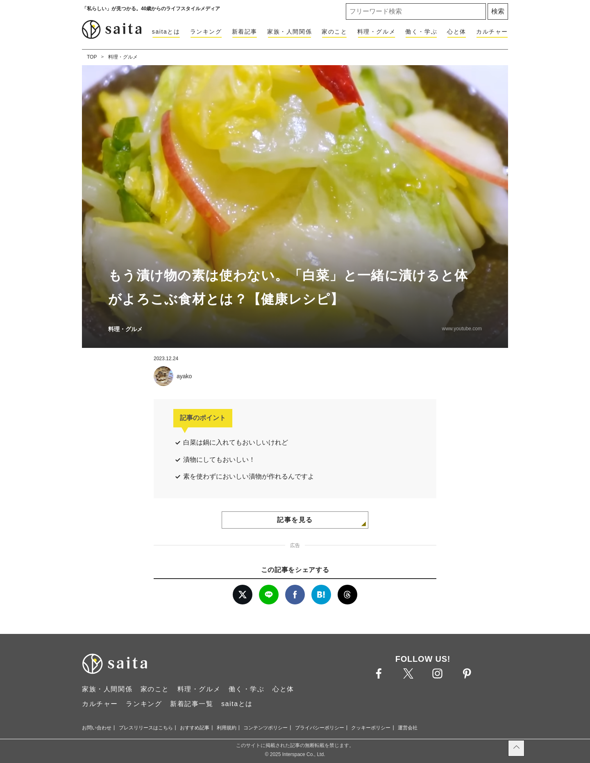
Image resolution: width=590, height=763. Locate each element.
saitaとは (166, 31)
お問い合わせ (96, 728)
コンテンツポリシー (265, 728)
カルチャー (492, 31)
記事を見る (295, 519)
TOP (92, 57)
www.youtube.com (462, 329)
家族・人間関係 (289, 31)
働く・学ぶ (421, 31)
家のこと (334, 31)
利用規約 (226, 728)
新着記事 (244, 31)
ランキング (206, 31)
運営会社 (408, 728)
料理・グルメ (376, 31)
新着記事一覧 (191, 703)
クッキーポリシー (370, 728)
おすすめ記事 (194, 728)
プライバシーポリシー (319, 728)
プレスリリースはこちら (146, 728)
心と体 (456, 31)
